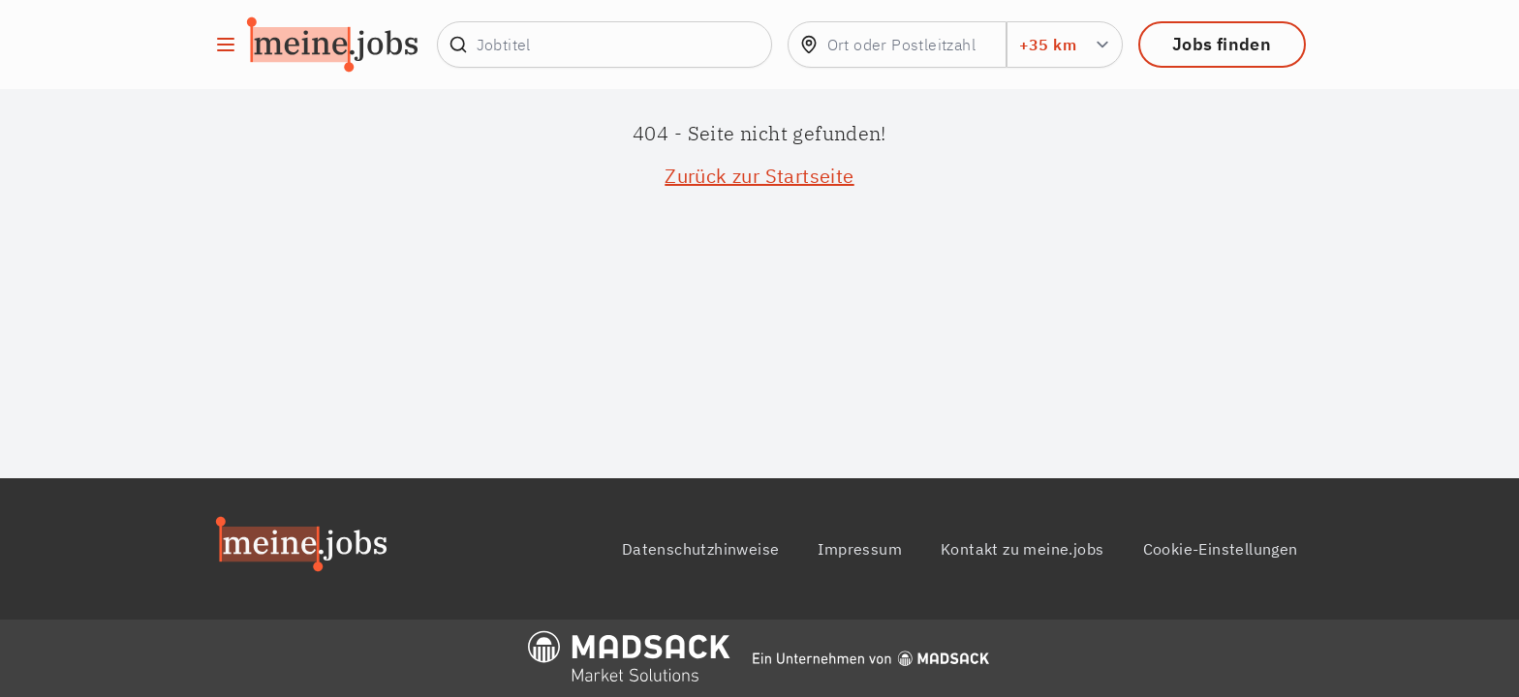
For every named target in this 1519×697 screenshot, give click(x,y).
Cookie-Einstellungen (1220, 549)
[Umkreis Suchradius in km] (1065, 44)
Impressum (860, 549)
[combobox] (897, 44)
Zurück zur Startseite (759, 176)
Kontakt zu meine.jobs (1022, 549)
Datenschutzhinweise (701, 549)
